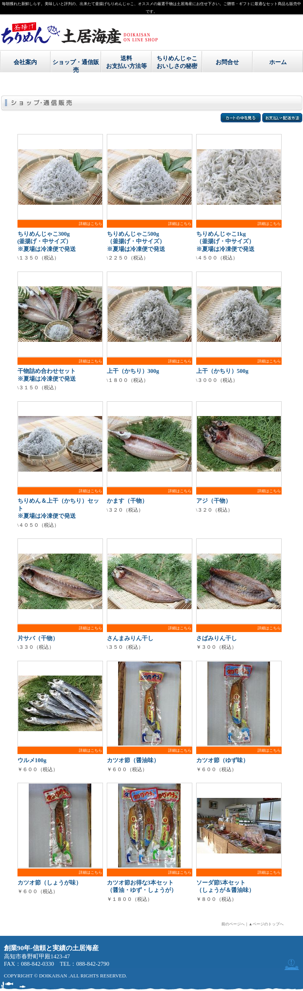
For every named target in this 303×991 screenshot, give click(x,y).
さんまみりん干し (130, 638)
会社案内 (25, 62)
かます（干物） (127, 501)
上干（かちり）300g (133, 371)
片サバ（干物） (37, 638)
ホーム (278, 62)
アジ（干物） (213, 501)
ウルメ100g (32, 760)
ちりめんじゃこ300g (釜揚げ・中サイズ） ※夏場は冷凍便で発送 (46, 241)
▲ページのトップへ (266, 924)
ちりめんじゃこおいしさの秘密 (177, 61)
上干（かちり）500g (222, 371)
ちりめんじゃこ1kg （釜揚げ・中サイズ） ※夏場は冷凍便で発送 (225, 241)
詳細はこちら (90, 223)
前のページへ (233, 924)
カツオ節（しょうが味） (49, 883)
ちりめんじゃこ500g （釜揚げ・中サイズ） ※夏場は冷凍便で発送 (136, 241)
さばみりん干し (216, 638)
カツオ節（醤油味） (133, 760)
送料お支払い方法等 (126, 61)
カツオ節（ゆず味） (222, 760)
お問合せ (227, 62)
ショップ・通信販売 (75, 65)
